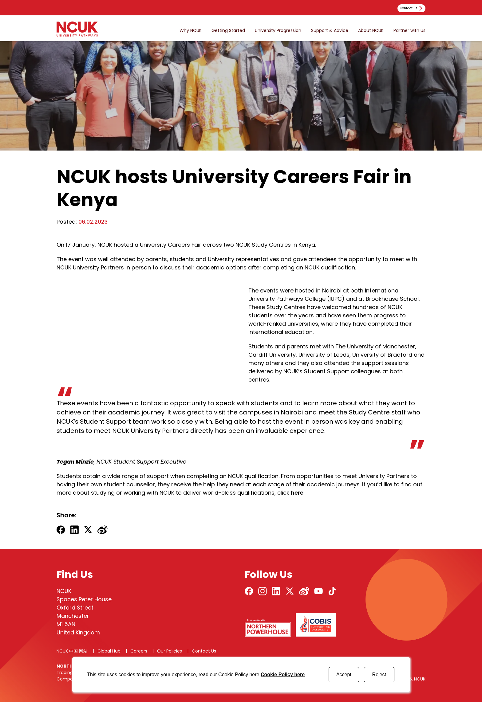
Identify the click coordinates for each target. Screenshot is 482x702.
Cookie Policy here (283, 674)
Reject (379, 674)
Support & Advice (329, 30)
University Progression (278, 30)
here (297, 492)
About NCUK (371, 30)
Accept (343, 674)
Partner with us (409, 30)
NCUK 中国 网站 (72, 651)
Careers (138, 651)
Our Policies (169, 651)
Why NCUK (191, 30)
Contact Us (204, 651)
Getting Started (228, 30)
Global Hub (108, 651)
